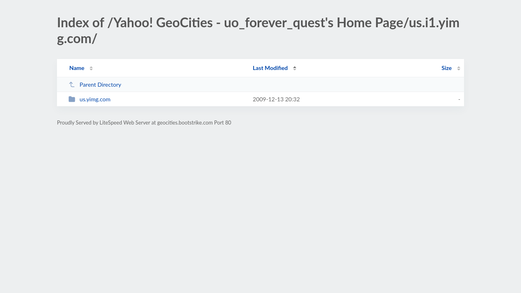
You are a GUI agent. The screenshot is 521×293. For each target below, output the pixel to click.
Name (76, 67)
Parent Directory (94, 84)
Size (447, 67)
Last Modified (270, 67)
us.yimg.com (89, 99)
